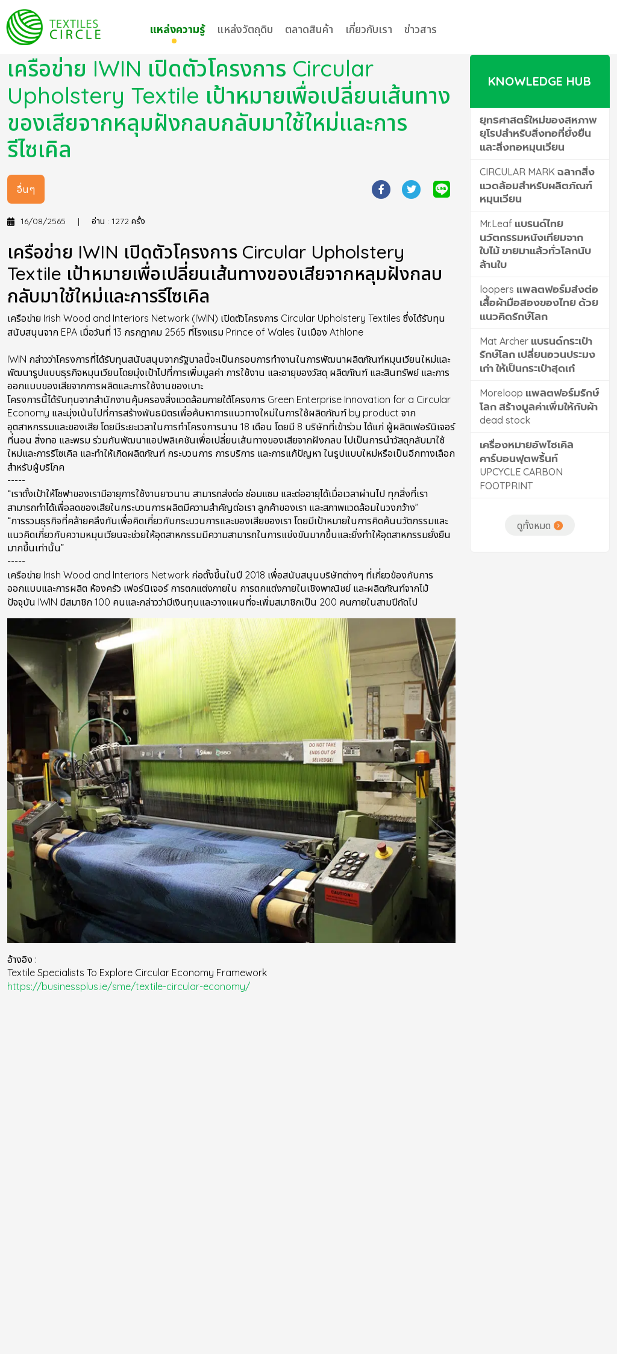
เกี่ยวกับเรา (368, 29)
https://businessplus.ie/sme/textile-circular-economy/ (128, 1023)
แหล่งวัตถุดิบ (245, 29)
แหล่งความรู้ (177, 29)
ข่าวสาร (420, 29)
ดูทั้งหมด (534, 562)
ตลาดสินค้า (309, 29)
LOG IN (577, 27)
